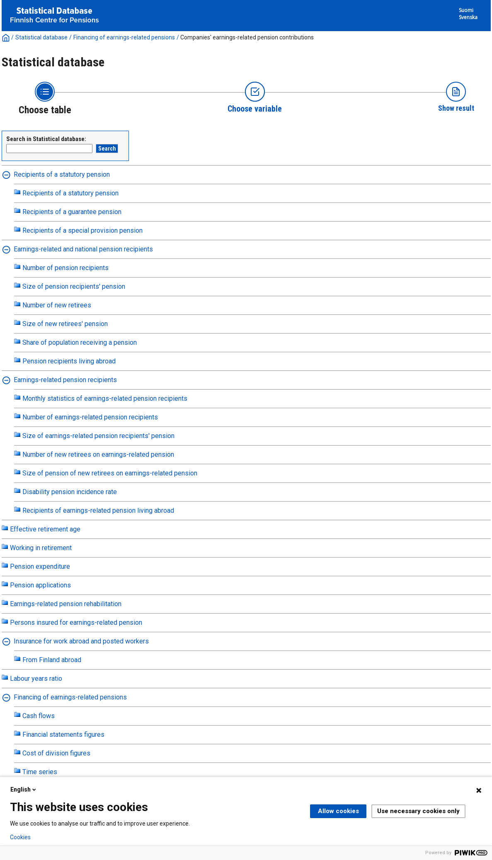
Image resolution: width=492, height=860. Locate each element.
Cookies (20, 837)
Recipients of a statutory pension (62, 174)
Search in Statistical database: (46, 139)
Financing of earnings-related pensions (124, 37)
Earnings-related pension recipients (65, 380)
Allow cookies (338, 811)
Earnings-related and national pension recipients (83, 249)
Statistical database (41, 37)
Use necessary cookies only (418, 811)
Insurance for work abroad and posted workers (81, 641)
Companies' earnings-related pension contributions (247, 37)
